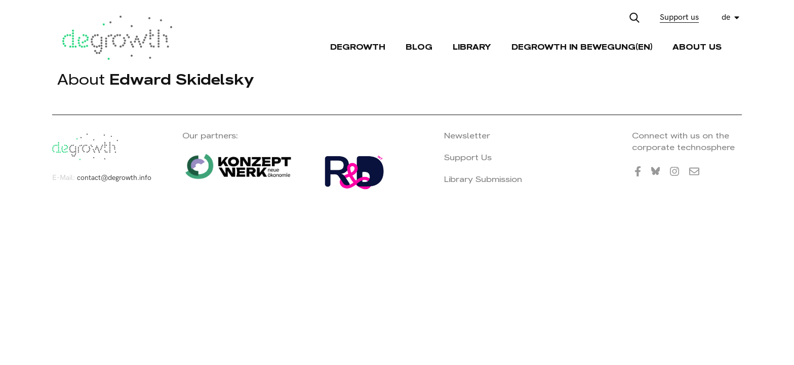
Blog (419, 47)
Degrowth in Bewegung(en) (581, 47)
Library (472, 47)
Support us (679, 17)
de (726, 17)
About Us (697, 47)
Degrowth (357, 47)
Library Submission (483, 179)
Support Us (468, 157)
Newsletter (467, 135)
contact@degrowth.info (114, 177)
